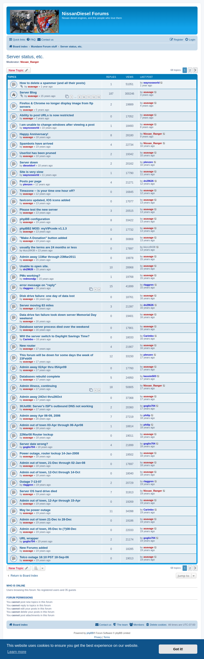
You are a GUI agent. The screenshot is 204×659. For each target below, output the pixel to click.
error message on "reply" (38, 285)
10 (84, 97)
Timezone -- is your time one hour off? (47, 190)
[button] (195, 70)
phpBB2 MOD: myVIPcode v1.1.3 (43, 228)
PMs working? (30, 275)
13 (98, 97)
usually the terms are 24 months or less (48, 247)
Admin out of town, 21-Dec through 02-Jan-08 (52, 462)
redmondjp (29, 278)
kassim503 (150, 376)
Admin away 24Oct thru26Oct (41, 396)
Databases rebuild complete (40, 376)
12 (93, 97)
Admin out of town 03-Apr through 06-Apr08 (51, 425)
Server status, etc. (25, 56)
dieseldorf (29, 165)
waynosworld (152, 82)
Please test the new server (39, 209)
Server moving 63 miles (37, 305)
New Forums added (34, 547)
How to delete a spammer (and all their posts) (52, 83)
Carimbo (28, 339)
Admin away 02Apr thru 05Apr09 (43, 367)
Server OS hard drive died (38, 491)
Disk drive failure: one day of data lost (47, 296)
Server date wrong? (34, 444)
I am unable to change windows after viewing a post (57, 124)
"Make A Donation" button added (43, 238)
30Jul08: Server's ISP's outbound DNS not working (56, 406)
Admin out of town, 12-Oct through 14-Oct (50, 472)
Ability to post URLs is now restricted (47, 115)
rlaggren (28, 288)
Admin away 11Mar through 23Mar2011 (48, 256)
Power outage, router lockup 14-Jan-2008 (49, 453)
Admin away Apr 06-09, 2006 (40, 415)
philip (147, 415)
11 (88, 97)
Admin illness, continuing (38, 386)
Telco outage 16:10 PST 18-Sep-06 (44, 557)
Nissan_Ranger (30, 62)
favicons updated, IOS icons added (45, 200)
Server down (29, 162)
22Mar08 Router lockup (36, 434)
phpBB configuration (35, 219)
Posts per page (31, 181)
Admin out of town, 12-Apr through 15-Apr (50, 500)
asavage (33, 86)
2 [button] (190, 70)
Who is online (15, 585)
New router (28, 345)
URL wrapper (29, 538)
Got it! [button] (178, 649)
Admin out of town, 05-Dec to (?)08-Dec (48, 529)
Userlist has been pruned (38, 153)
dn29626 (149, 181)
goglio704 (149, 405)
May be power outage (35, 510)
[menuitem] (31, 39)
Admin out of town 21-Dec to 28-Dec (46, 519)
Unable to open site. (34, 266)
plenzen (148, 162)
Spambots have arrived (36, 143)
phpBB (90, 633)
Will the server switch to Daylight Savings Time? (55, 336)
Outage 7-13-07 (31, 481)
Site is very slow (31, 172)
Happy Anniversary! (34, 134)
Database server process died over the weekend (54, 326)
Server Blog (28, 92)
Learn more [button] (16, 652)
